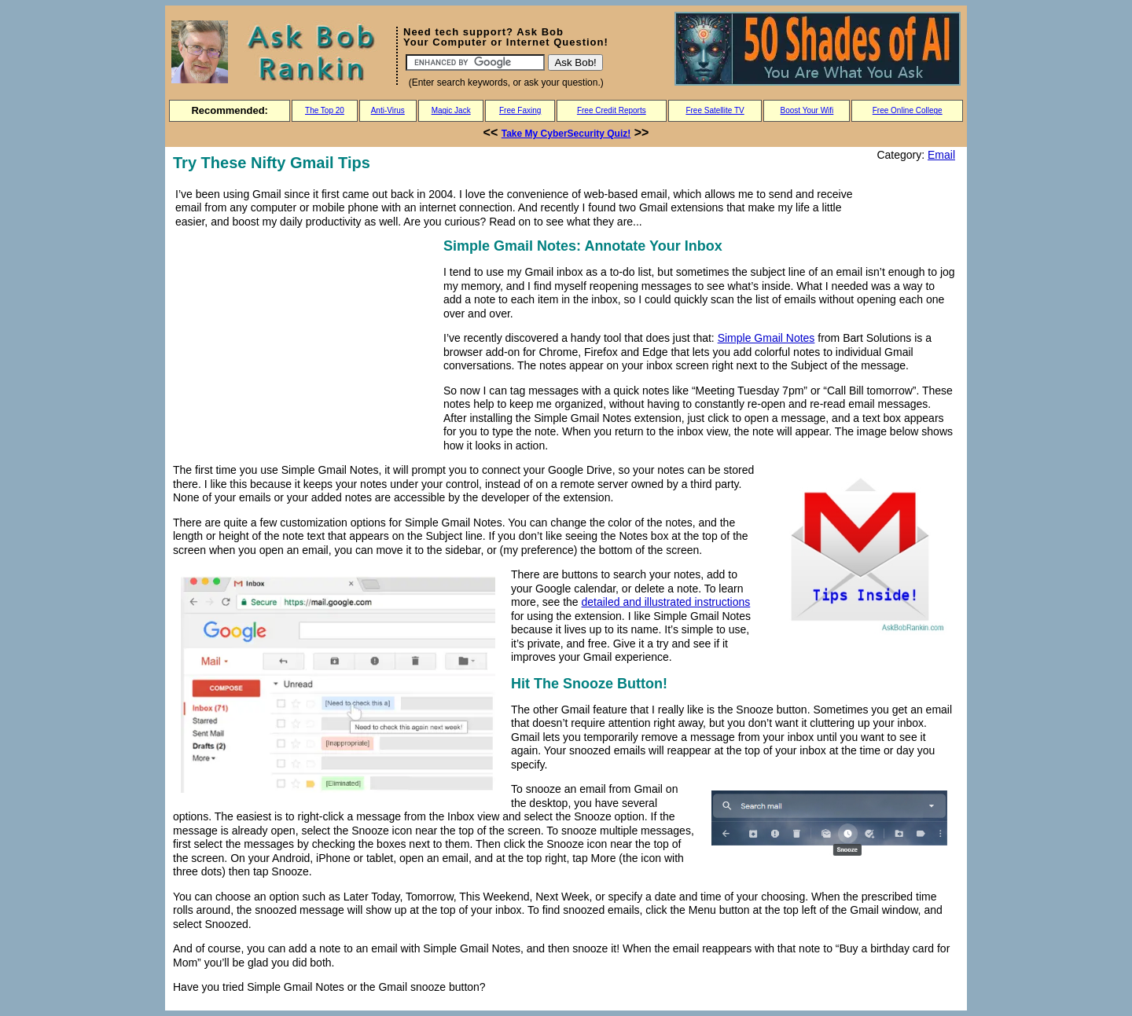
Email (941, 155)
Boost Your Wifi (807, 110)
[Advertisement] (305, 345)
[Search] (475, 62)
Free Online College (908, 110)
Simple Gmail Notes (766, 338)
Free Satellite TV (714, 110)
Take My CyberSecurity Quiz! (566, 133)
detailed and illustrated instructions (666, 602)
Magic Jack (451, 110)
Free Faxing (520, 110)
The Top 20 (324, 110)
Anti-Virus (388, 110)
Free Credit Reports (611, 110)
